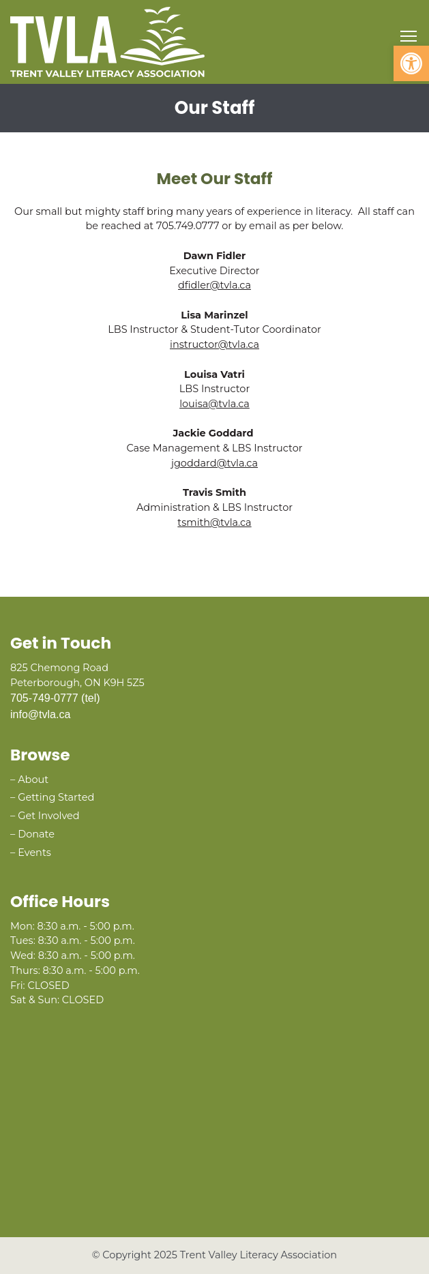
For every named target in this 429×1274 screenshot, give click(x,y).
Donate (36, 834)
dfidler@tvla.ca (214, 285)
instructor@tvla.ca (214, 344)
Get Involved (48, 816)
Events (34, 852)
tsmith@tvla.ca (214, 522)
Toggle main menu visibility (409, 33)
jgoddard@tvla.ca (214, 463)
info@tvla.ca (40, 714)
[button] (411, 63)
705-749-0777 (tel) (55, 698)
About (33, 779)
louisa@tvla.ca (214, 404)
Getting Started (56, 797)
